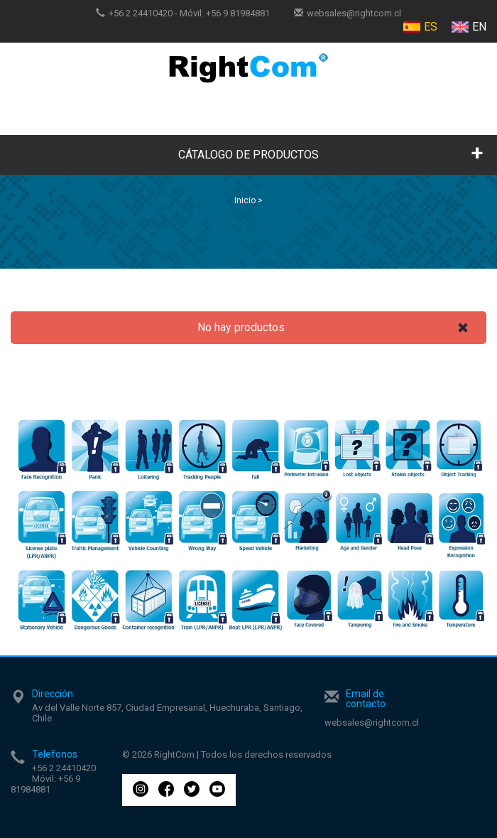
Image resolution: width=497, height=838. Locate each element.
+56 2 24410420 (141, 13)
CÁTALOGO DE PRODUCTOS (248, 154)
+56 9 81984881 (238, 13)
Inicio (245, 200)
